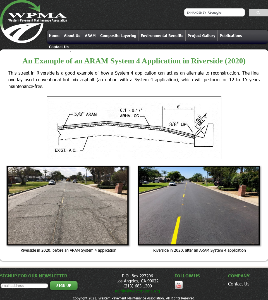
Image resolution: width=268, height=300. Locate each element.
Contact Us (59, 46)
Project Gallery (201, 35)
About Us (72, 35)
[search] (214, 12)
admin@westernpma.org (137, 290)
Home (54, 35)
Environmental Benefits (162, 35)
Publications (231, 35)
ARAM (90, 35)
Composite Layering (118, 35)
